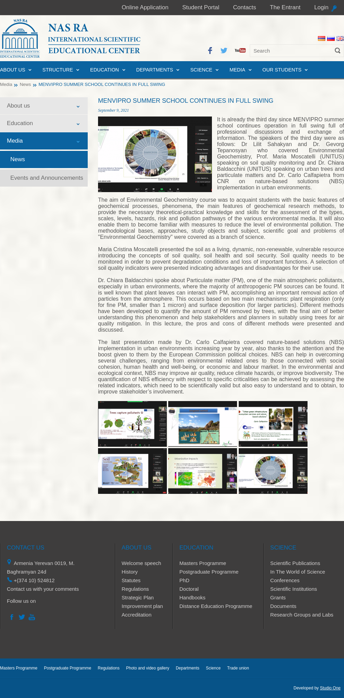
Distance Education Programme (215, 606)
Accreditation (137, 615)
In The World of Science (297, 572)
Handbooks (192, 597)
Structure (57, 70)
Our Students (282, 70)
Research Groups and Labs (301, 615)
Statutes (131, 580)
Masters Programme (202, 563)
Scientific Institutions (293, 589)
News (25, 84)
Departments (154, 70)
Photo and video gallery (147, 668)
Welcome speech (141, 563)
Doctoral (188, 589)
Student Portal (200, 7)
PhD (184, 580)
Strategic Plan (138, 597)
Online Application (145, 7)
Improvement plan (142, 606)
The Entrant (285, 7)
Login (321, 7)
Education (104, 70)
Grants (278, 597)
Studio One (330, 688)
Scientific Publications (295, 563)
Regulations (135, 589)
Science (201, 70)
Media (237, 70)
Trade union (238, 668)
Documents (283, 606)
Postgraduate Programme (208, 572)
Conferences (285, 580)
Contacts (244, 7)
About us (12, 70)
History (130, 572)
